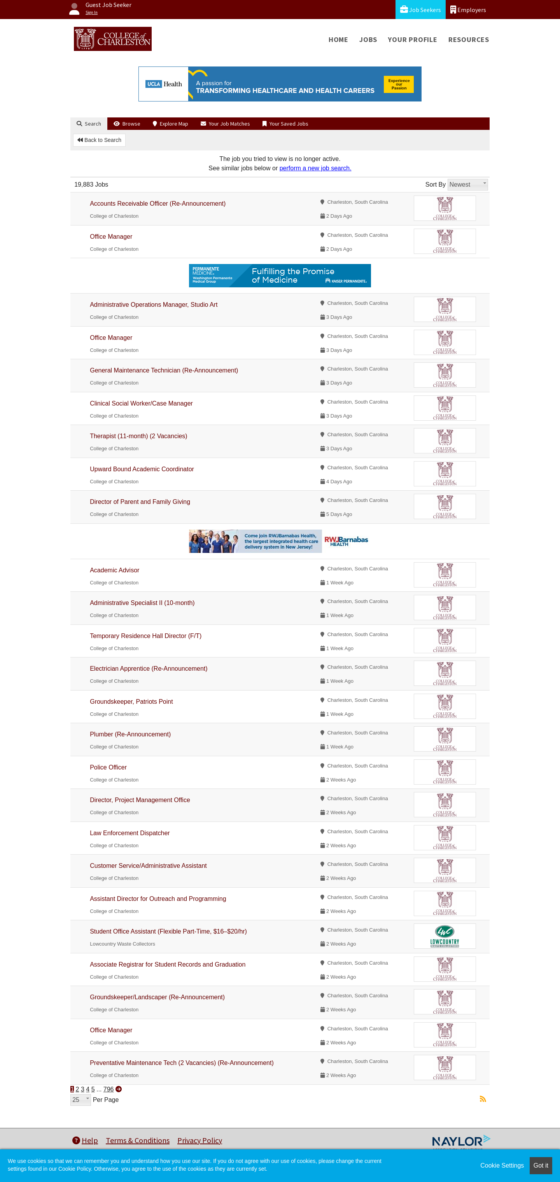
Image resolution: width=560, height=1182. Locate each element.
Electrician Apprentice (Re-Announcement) (148, 668)
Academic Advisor (114, 570)
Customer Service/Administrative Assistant (148, 865)
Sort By (435, 184)
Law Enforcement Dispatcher (130, 833)
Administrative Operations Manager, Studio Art (153, 304)
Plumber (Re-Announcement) (130, 734)
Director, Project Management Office (140, 800)
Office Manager (111, 236)
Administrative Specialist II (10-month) (142, 603)
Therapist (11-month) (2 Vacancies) (138, 436)
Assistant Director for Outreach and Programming (158, 898)
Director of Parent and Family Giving (140, 501)
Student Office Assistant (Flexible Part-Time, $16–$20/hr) (168, 931)
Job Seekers (420, 9)
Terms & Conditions (138, 1140)
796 (108, 1089)
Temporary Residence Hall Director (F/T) (145, 636)
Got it (541, 1165)
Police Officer (108, 767)
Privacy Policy (199, 1140)
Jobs (368, 39)
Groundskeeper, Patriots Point (131, 701)
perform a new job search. (316, 168)
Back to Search (99, 140)
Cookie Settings (502, 1165)
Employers (468, 9)
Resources (468, 39)
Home (338, 39)
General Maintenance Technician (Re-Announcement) (164, 370)
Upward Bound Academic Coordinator (142, 469)
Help (85, 1140)
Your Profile (413, 39)
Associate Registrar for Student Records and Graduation (167, 964)
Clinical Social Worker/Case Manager (141, 403)
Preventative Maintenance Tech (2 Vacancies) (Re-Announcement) (182, 1063)
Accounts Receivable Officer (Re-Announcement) (158, 203)
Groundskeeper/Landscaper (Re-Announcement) (157, 997)
